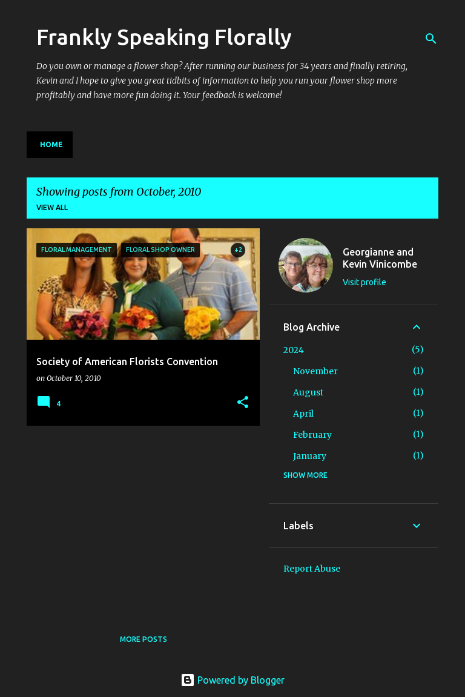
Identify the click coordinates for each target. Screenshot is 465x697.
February (312, 434)
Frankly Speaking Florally (164, 36)
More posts (143, 639)
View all (52, 207)
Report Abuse (311, 568)
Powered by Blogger (232, 680)
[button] (243, 403)
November (315, 371)
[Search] (431, 38)
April (303, 413)
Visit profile (364, 282)
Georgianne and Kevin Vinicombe (380, 257)
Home (51, 144)
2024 (293, 350)
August (308, 392)
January (309, 456)
